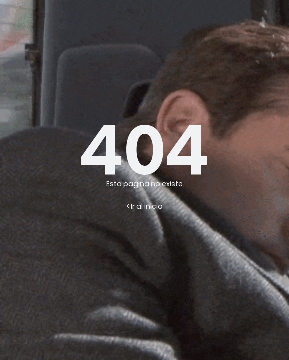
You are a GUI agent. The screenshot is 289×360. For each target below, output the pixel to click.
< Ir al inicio (144, 206)
